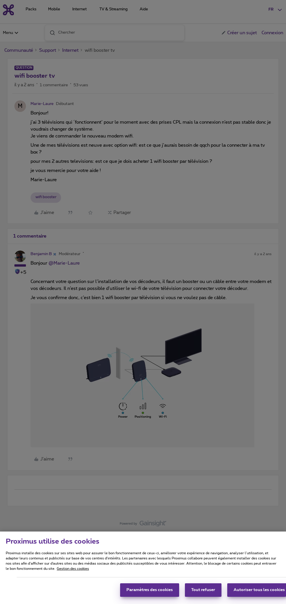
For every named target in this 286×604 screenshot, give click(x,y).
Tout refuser (203, 593)
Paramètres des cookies (149, 593)
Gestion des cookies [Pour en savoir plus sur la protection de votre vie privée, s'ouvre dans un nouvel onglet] (73, 571)
